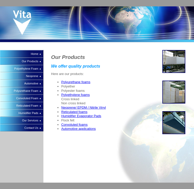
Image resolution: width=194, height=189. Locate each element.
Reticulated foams (74, 112)
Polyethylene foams (75, 95)
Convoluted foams (74, 125)
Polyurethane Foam (26, 90)
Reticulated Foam (27, 105)
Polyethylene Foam (26, 68)
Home (34, 53)
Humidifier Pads (28, 113)
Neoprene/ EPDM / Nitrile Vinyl (83, 107)
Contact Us (31, 127)
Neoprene (32, 76)
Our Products (30, 61)
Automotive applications (78, 129)
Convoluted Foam (27, 98)
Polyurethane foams (75, 82)
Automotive (31, 83)
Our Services (30, 120)
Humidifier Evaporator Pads (81, 116)
